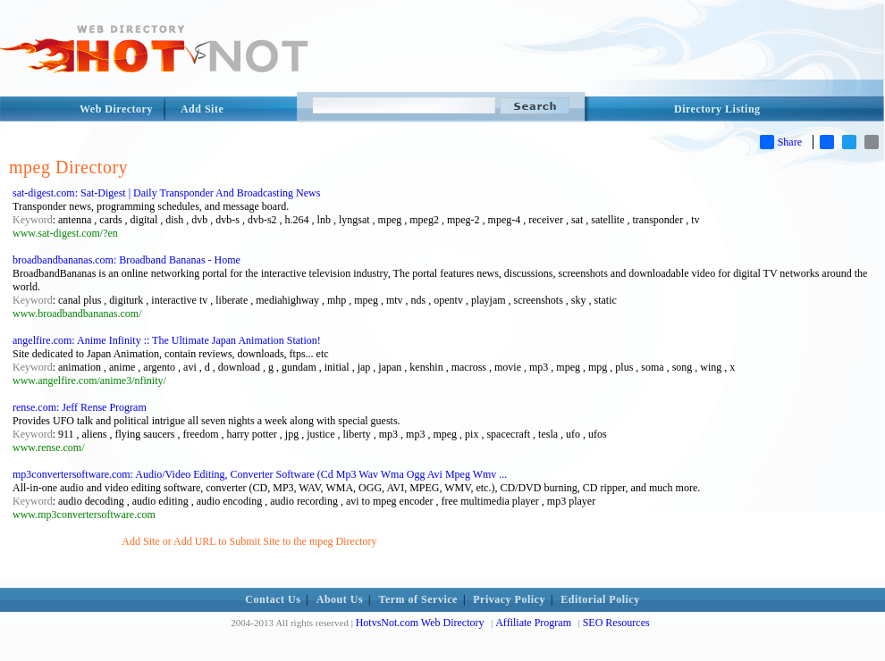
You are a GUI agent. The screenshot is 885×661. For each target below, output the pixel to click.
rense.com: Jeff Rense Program (80, 407)
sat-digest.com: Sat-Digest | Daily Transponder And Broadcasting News (166, 193)
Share (781, 142)
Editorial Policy (599, 599)
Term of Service (418, 599)
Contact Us (272, 599)
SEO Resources (616, 622)
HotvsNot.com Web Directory (420, 622)
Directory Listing (717, 109)
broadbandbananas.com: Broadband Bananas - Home (126, 260)
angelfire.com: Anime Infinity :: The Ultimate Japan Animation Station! (167, 340)
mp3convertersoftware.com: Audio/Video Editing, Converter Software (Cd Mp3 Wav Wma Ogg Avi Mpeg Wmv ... (260, 474)
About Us (339, 599)
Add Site (202, 109)
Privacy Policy (509, 599)
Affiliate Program (533, 622)
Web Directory (116, 109)
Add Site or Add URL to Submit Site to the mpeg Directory (249, 541)
